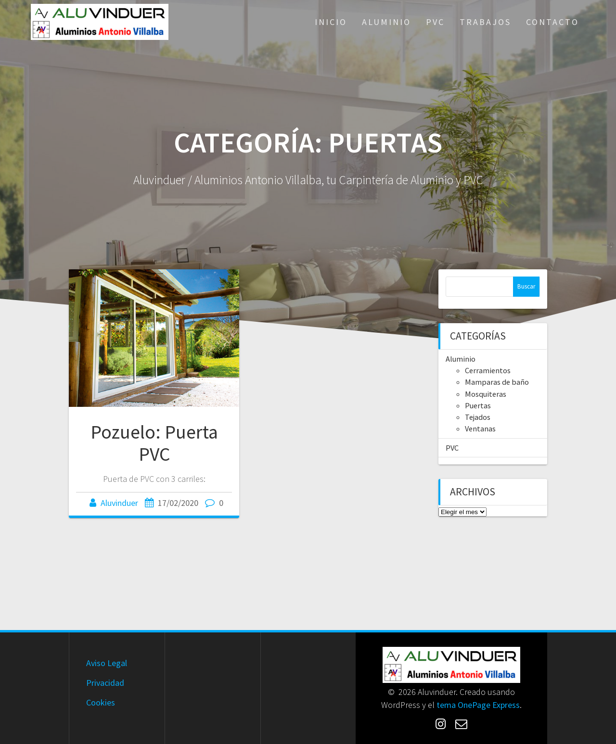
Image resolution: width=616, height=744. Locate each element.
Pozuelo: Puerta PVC (154, 443)
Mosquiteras (485, 394)
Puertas (478, 405)
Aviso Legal (106, 662)
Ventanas (480, 428)
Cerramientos (488, 370)
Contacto (552, 21)
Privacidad (105, 682)
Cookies (100, 702)
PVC (435, 21)
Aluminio (386, 21)
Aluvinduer (119, 502)
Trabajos (485, 21)
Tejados (477, 417)
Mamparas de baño (497, 382)
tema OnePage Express (478, 704)
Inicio (331, 21)
